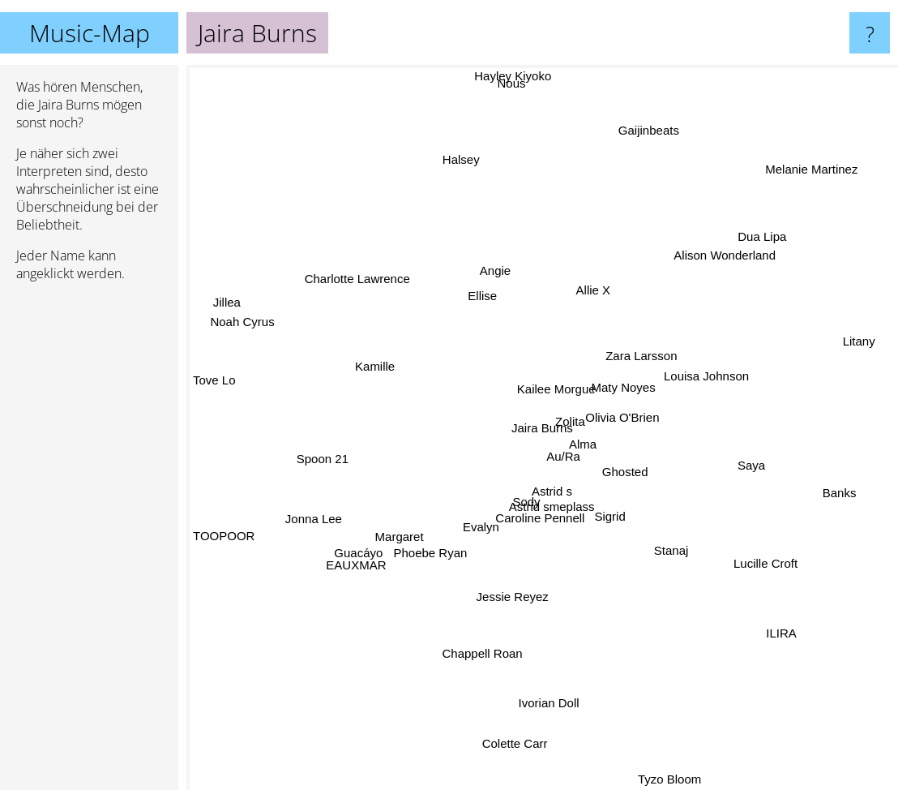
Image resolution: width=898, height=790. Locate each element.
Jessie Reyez (516, 585)
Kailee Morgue (560, 372)
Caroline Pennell (530, 527)
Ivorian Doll (547, 673)
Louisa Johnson (695, 365)
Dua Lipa (795, 227)
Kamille (357, 359)
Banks (852, 507)
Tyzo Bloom (656, 779)
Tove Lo (214, 388)
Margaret (398, 536)
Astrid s (549, 497)
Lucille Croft (741, 549)
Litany (863, 339)
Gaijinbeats (658, 112)
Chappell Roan (474, 679)
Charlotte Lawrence (367, 288)
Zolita (576, 425)
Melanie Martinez (829, 170)
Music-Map (89, 32)
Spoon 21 (305, 452)
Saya (731, 451)
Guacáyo (364, 537)
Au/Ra (576, 467)
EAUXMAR (371, 550)
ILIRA (774, 629)
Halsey (428, 146)
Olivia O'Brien (636, 420)
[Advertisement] (89, 542)
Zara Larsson (644, 347)
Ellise (478, 296)
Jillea (219, 298)
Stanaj (682, 548)
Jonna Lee (303, 520)
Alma (581, 437)
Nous (516, 119)
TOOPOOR (241, 540)
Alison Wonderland (716, 265)
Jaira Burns (542, 428)
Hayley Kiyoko (510, 76)
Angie (480, 238)
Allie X (592, 297)
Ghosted (627, 475)
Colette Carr (534, 763)
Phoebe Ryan (444, 545)
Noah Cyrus (267, 331)
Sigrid (603, 541)
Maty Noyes (632, 390)
